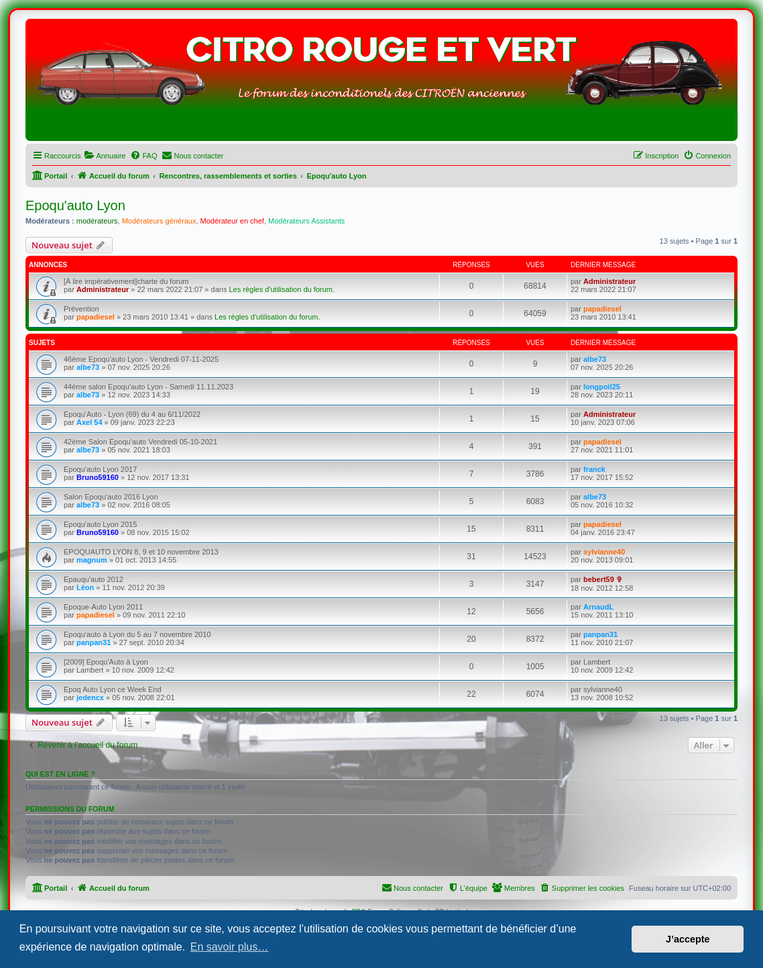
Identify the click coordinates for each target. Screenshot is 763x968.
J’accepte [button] (688, 939)
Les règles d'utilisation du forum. (281, 289)
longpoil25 (601, 387)
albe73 (87, 367)
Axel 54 (89, 422)
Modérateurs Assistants (306, 221)
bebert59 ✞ (602, 579)
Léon (85, 587)
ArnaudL (598, 607)
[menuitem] (104, 156)
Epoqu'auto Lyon (75, 205)
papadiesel (95, 317)
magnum (91, 560)
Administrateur (102, 289)
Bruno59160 (97, 477)
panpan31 (93, 642)
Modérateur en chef (232, 221)
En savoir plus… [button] (229, 947)
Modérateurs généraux (159, 221)
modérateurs (97, 221)
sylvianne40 (604, 552)
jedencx (90, 697)
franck (594, 469)
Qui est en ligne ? (60, 774)
